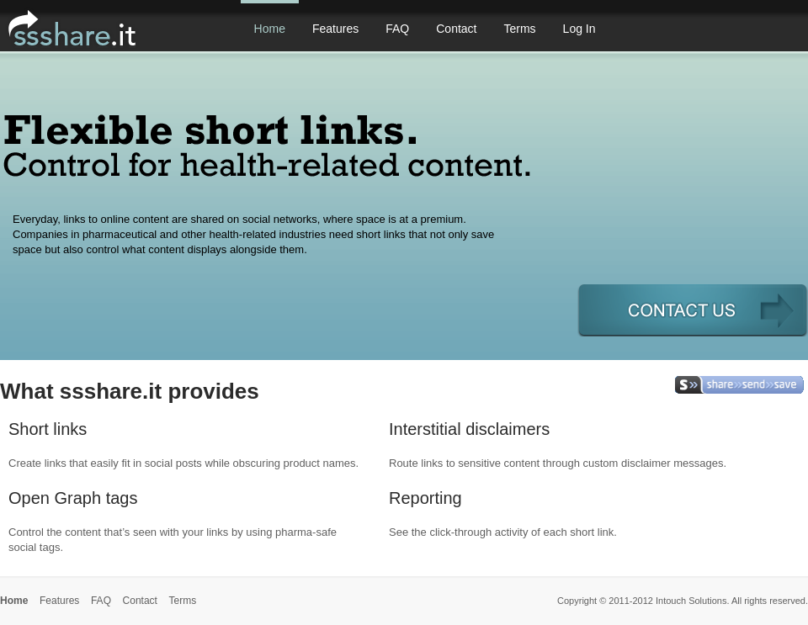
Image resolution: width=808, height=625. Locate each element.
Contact (456, 28)
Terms (519, 28)
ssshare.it (105, 30)
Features (335, 28)
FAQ (397, 28)
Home (269, 28)
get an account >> (692, 309)
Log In (579, 28)
